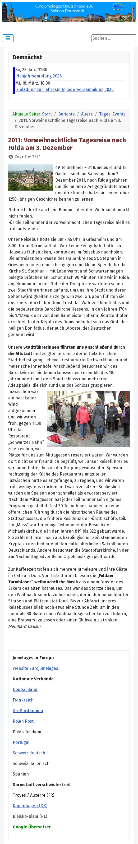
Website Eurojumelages (35, 668)
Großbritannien (28, 710)
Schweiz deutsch (29, 752)
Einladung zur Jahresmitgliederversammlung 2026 (65, 89)
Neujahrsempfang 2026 (39, 76)
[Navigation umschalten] (8, 38)
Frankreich (23, 700)
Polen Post (23, 721)
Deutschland (25, 689)
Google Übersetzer (32, 826)
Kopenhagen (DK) (30, 805)
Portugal (21, 742)
